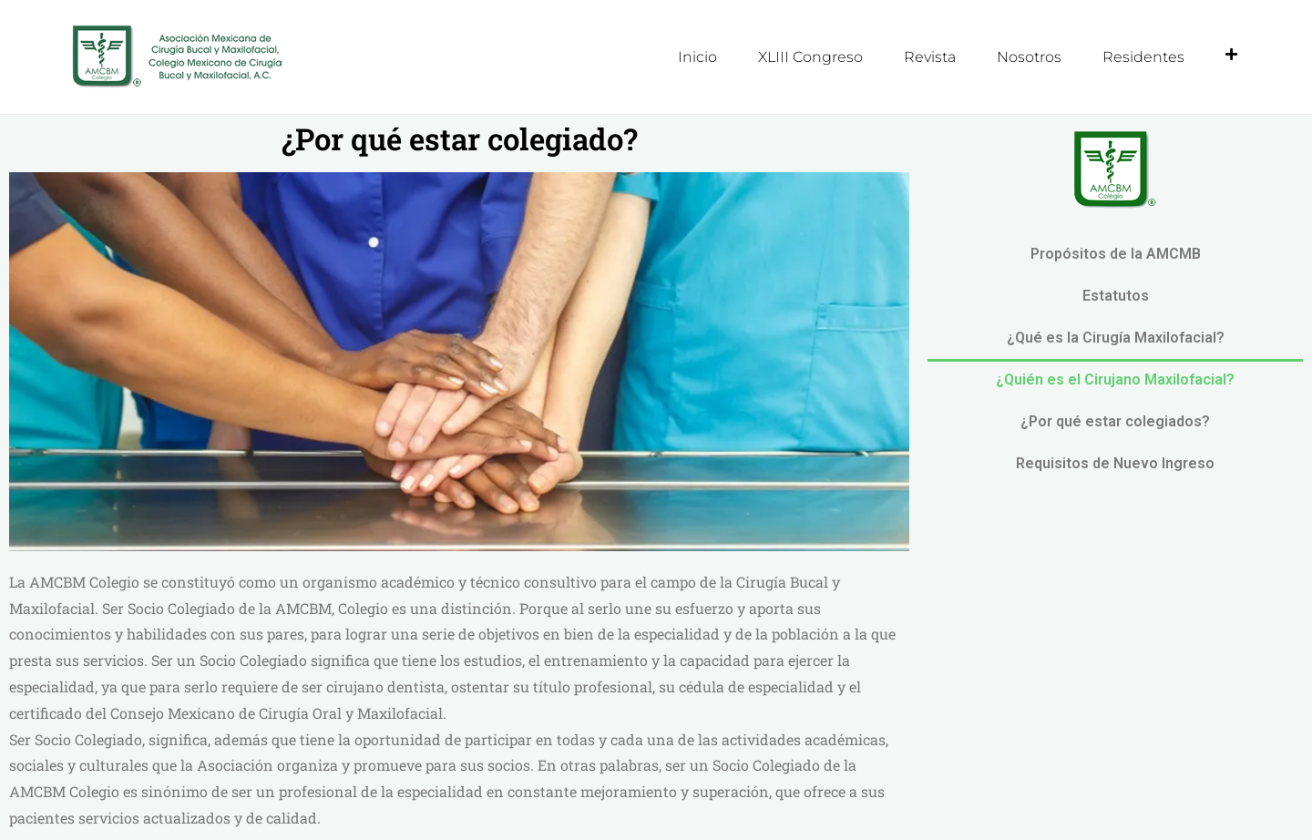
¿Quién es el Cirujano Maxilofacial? (1115, 378)
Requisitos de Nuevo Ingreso (1115, 462)
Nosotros (1029, 57)
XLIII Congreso (810, 57)
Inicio (697, 57)
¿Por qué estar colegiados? (1115, 420)
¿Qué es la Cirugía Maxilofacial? (1116, 336)
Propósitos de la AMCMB (1115, 252)
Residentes (1143, 57)
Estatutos (1115, 294)
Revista (930, 57)
